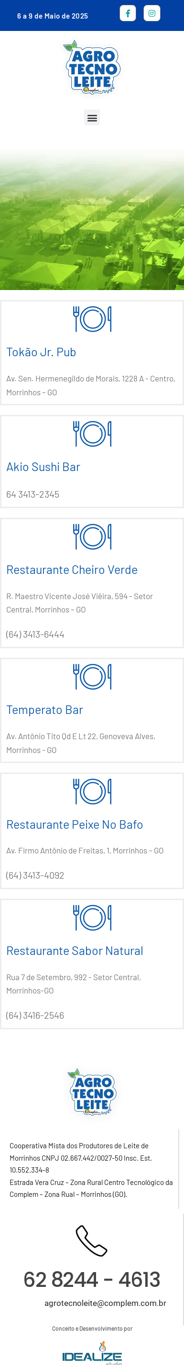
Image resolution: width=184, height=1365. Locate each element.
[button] (92, 117)
